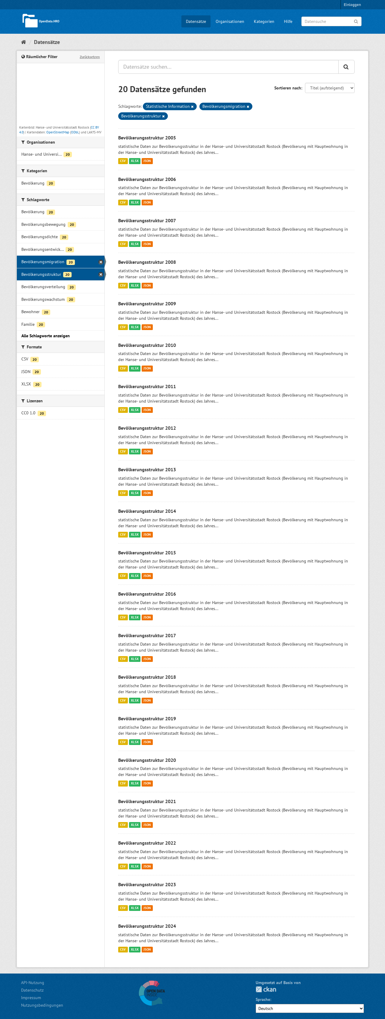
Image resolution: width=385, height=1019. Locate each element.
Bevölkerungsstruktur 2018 (147, 677)
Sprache (263, 999)
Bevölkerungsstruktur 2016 (147, 594)
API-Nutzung (32, 982)
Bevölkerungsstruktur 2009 (147, 304)
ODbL (75, 132)
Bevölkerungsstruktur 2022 (147, 843)
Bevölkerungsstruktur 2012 (147, 428)
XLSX (135, 161)
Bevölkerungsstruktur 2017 (147, 635)
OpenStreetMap (57, 132)
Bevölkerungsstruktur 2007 (147, 220)
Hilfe (288, 21)
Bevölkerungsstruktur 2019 (147, 718)
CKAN (266, 989)
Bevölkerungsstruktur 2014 (147, 511)
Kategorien (264, 21)
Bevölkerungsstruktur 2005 (147, 138)
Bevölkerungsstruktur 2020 (147, 760)
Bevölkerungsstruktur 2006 (147, 179)
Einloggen (352, 4)
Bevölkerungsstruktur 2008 (147, 262)
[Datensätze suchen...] (228, 67)
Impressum (31, 997)
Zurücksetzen (90, 57)
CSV (123, 161)
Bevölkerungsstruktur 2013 (147, 469)
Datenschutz (32, 990)
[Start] (23, 42)
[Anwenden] (356, 20)
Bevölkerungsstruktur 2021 (147, 801)
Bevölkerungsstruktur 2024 (147, 926)
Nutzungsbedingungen (42, 1005)
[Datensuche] (331, 21)
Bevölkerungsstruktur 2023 (147, 884)
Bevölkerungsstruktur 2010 (147, 345)
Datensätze (196, 21)
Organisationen (230, 21)
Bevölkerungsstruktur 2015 (147, 553)
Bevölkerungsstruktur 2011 (147, 386)
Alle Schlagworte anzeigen (45, 335)
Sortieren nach (287, 88)
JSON (147, 161)
